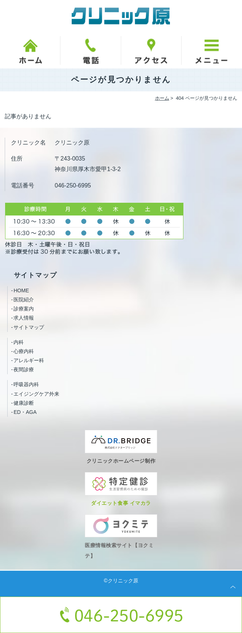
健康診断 (23, 403)
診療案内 (23, 309)
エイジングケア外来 (36, 394)
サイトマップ (28, 327)
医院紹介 (23, 299)
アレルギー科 (28, 360)
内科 (18, 342)
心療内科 (23, 351)
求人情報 (23, 318)
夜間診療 (23, 369)
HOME (21, 290)
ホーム (162, 98)
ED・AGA (24, 412)
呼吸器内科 (26, 384)
